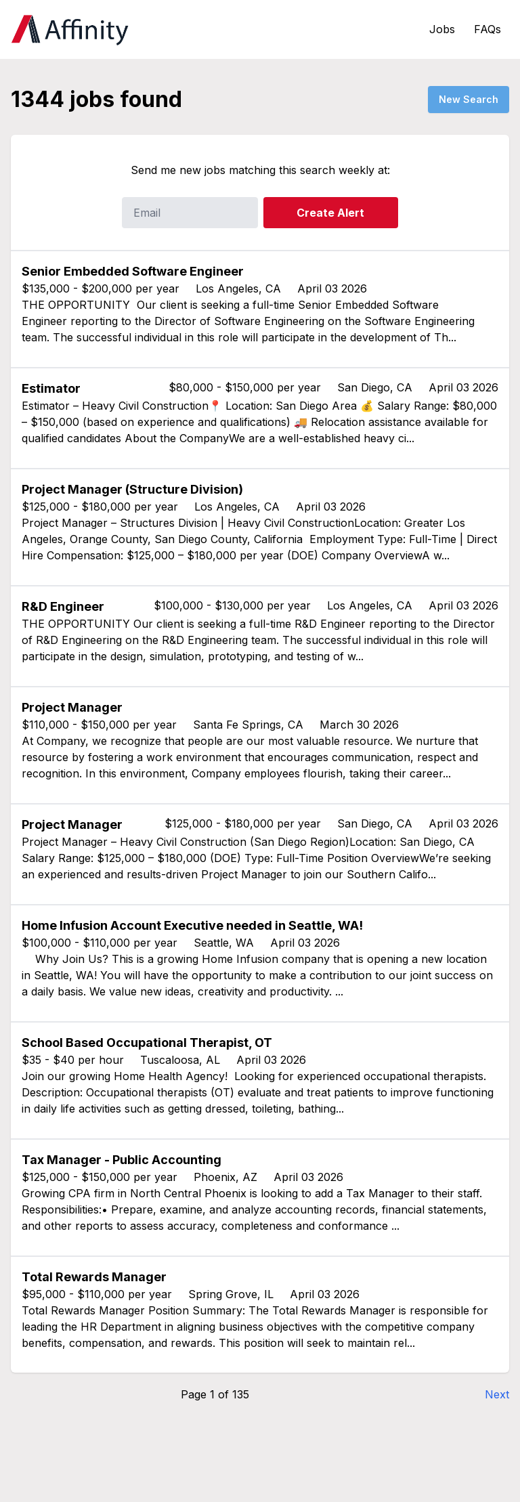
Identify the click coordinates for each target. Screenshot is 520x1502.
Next (497, 1394)
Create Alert (330, 212)
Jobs (442, 29)
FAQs (487, 29)
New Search (468, 99)
